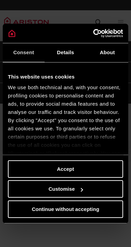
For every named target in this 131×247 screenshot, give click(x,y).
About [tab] (107, 52)
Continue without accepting (65, 209)
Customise (65, 189)
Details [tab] (65, 52)
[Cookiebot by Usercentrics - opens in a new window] (93, 33)
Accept (65, 169)
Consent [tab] (23, 52)
